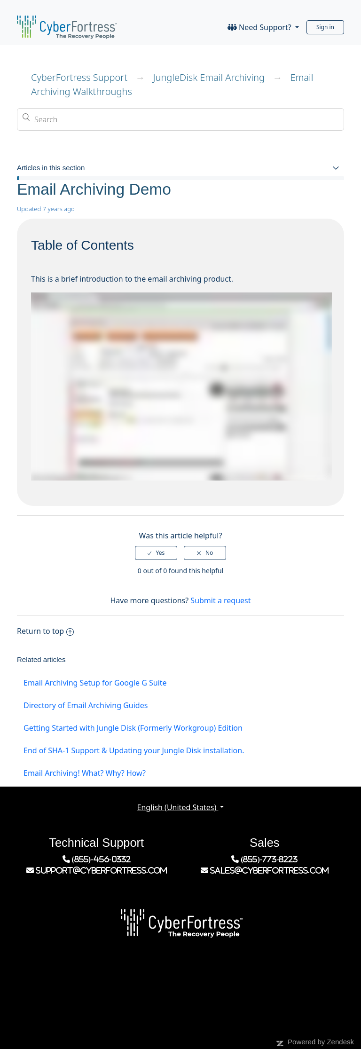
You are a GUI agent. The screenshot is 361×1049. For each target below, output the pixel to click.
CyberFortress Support (79, 77)
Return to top (45, 631)
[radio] (156, 553)
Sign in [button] (325, 27)
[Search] (180, 119)
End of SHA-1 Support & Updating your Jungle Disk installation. (134, 750)
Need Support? (260, 27)
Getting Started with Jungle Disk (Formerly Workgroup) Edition (133, 728)
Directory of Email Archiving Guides (86, 705)
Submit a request (220, 600)
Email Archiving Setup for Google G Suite (95, 683)
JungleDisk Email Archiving (209, 77)
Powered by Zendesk (321, 1042)
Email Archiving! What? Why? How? (85, 773)
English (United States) (178, 807)
